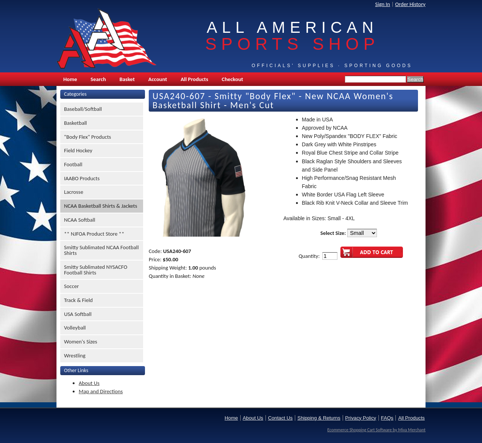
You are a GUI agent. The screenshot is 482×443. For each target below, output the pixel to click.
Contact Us (280, 418)
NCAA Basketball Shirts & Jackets (100, 205)
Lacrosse (73, 192)
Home (70, 79)
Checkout (232, 79)
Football (73, 164)
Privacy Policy (360, 418)
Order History (410, 4)
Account (157, 79)
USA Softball (78, 314)
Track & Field (78, 300)
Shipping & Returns (318, 418)
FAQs (387, 418)
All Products (194, 79)
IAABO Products (81, 178)
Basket (126, 79)
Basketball (75, 123)
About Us (89, 383)
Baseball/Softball (83, 109)
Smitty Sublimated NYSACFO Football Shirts (95, 270)
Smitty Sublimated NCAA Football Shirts (101, 250)
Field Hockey (78, 150)
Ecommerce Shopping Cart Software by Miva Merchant (376, 429)
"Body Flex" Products (87, 136)
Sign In (382, 4)
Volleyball (75, 327)
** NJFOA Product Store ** (94, 233)
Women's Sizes (80, 341)
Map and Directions (101, 391)
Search (98, 79)
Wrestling (74, 355)
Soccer (71, 286)
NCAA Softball (79, 219)
